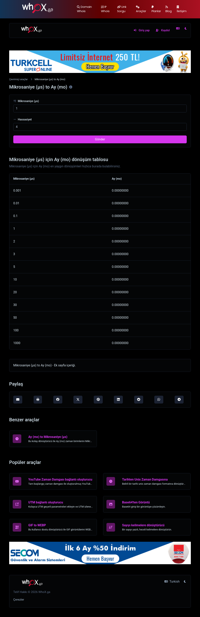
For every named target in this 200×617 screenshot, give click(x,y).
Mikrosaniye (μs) (26, 101)
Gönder (100, 139)
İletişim (182, 9)
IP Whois (105, 9)
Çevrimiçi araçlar (18, 79)
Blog (168, 9)
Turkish (171, 581)
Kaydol (163, 30)
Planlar (156, 9)
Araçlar (141, 9)
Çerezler (18, 599)
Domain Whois (84, 9)
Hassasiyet (22, 119)
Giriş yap (141, 30)
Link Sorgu (121, 9)
